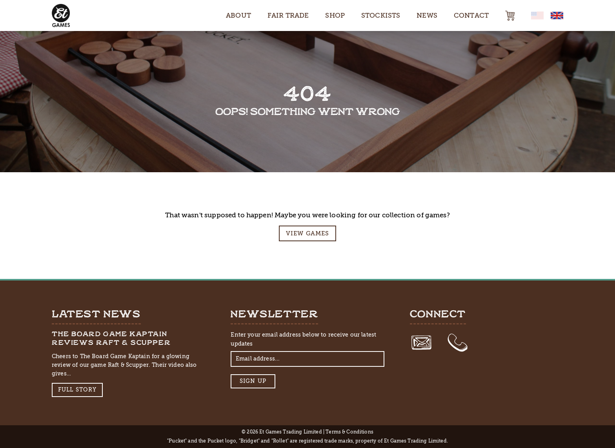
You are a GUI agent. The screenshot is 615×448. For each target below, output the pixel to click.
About (238, 15)
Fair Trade (288, 15)
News (427, 15)
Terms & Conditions (349, 432)
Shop (335, 15)
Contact (471, 15)
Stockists (380, 15)
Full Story (77, 389)
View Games (307, 233)
